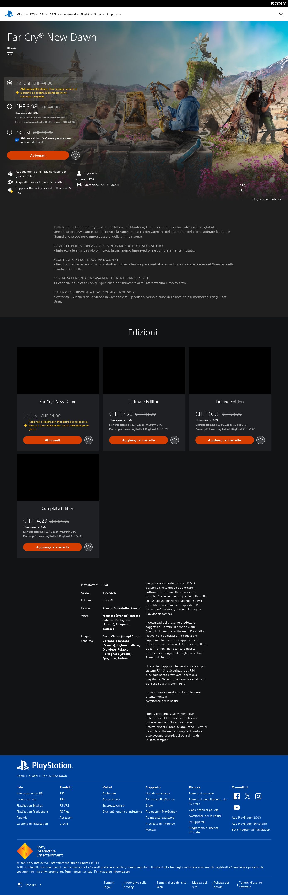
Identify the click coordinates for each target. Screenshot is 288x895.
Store (97, 14)
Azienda (22, 817)
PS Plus (54, 14)
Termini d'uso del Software (251, 885)
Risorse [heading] (194, 787)
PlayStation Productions (33, 811)
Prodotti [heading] (66, 787)
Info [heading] (20, 787)
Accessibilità (111, 799)
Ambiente (109, 793)
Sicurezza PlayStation (160, 799)
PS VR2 (64, 805)
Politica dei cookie (221, 885)
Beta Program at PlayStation (251, 829)
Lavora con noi (26, 799)
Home (21, 776)
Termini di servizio (201, 793)
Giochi (21, 14)
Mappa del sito (199, 885)
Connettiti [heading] (240, 787)
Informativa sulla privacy (135, 885)
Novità (85, 14)
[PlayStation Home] (9, 14)
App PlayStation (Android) (249, 823)
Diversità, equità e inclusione (122, 811)
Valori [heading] (107, 787)
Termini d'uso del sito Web (171, 885)
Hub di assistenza (158, 793)
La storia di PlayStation (32, 823)
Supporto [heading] (153, 787)
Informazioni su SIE (30, 793)
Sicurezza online (114, 805)
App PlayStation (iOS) (246, 817)
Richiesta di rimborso (160, 823)
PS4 (42, 14)
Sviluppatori (197, 822)
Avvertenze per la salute (162, 701)
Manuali (151, 829)
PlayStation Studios (30, 805)
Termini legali (109, 885)
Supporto (112, 14)
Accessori (70, 14)
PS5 (32, 14)
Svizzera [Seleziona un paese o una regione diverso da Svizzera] (30, 884)
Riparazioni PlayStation (161, 811)
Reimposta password (160, 817)
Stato (149, 805)
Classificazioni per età (204, 810)
